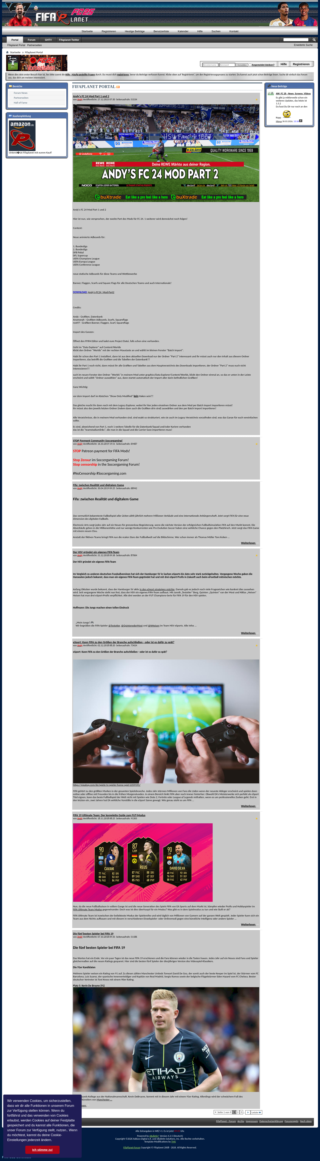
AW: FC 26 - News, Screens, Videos (293, 93)
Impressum (252, 1121)
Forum (31, 40)
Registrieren (301, 64)
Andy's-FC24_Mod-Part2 (101, 292)
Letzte (256, 1112)
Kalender (183, 31)
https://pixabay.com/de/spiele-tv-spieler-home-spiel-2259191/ (106, 784)
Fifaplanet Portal (16, 45)
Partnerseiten (34, 45)
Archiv (241, 1121)
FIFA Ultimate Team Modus (87, 909)
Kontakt (233, 31)
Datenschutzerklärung (271, 1121)
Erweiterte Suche (303, 45)
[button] (53, 1140)
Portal (14, 40)
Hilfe (284, 64)
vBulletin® (154, 1136)
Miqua (279, 121)
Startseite (87, 31)
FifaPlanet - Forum (226, 1121)
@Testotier (114, 625)
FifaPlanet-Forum (131, 1147)
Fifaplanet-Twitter (69, 40)
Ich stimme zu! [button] (42, 1149)
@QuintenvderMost (132, 625)
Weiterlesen (250, 543)
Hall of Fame (20, 102)
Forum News (20, 92)
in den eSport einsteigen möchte (157, 589)
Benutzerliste (161, 31)
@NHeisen (153, 625)
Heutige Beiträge (135, 31)
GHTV (48, 40)
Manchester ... (104, 1099)
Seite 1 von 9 (224, 1112)
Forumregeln (292, 1121)
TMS (173, 1141)
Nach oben (306, 1121)
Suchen (216, 31)
